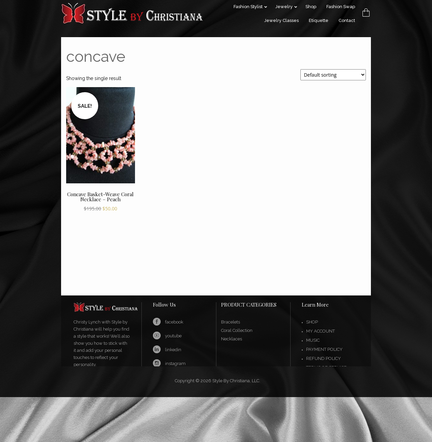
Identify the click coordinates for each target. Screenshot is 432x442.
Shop (312, 321)
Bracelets (230, 321)
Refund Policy (323, 358)
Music (313, 340)
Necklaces (231, 338)
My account (320, 331)
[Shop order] (333, 74)
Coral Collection (236, 330)
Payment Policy (324, 349)
